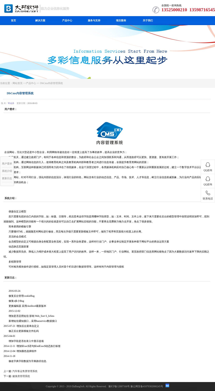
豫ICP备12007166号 (119, 386)
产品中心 (67, 20)
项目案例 (121, 20)
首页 (13, 20)
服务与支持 (94, 20)
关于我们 (148, 20)
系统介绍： (10, 198)
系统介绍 (7, 171)
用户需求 (7, 163)
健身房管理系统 (21, 376)
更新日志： (10, 277)
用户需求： (10, 109)
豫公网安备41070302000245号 (147, 386)
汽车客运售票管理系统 (24, 371)
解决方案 (40, 20)
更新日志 (7, 178)
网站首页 (18, 83)
